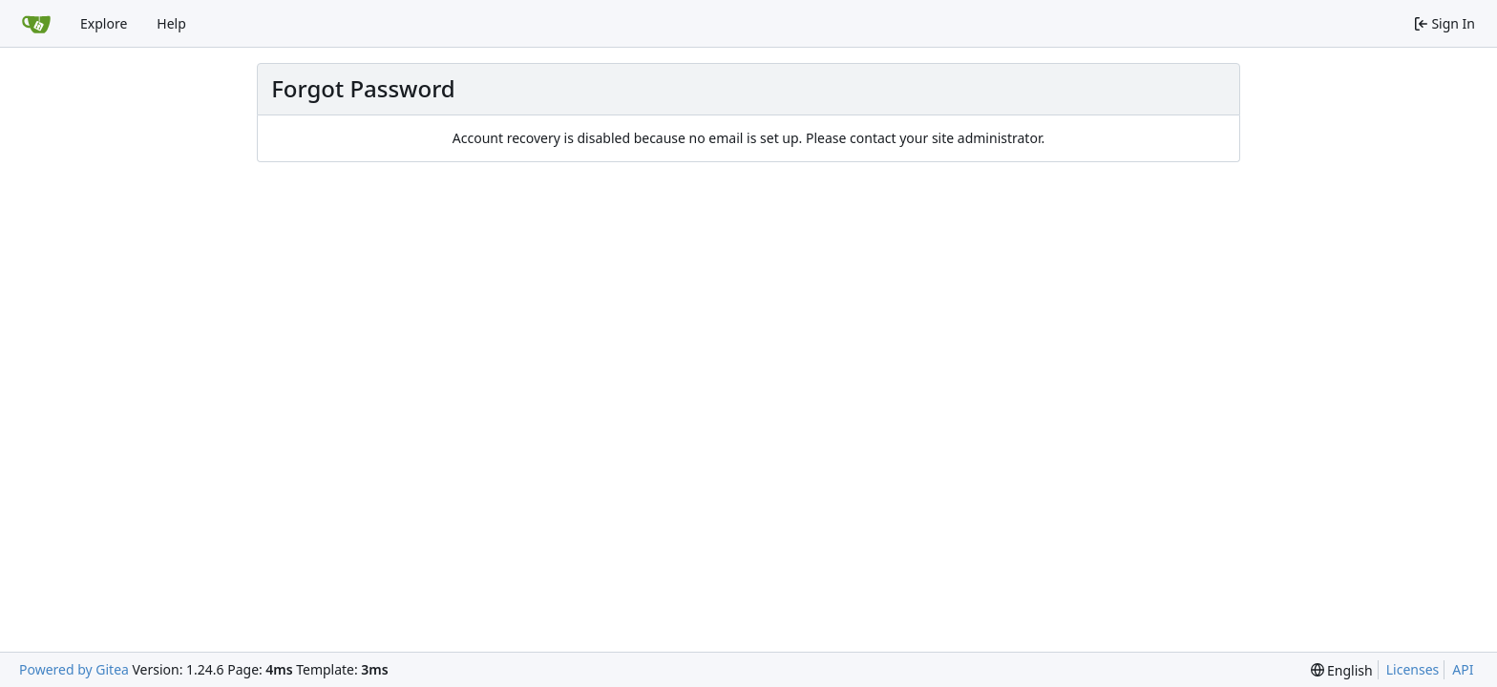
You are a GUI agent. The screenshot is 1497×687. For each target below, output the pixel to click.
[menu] (1342, 670)
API (1462, 669)
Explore (103, 23)
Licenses (1413, 669)
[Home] (36, 24)
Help (171, 23)
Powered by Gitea (74, 669)
